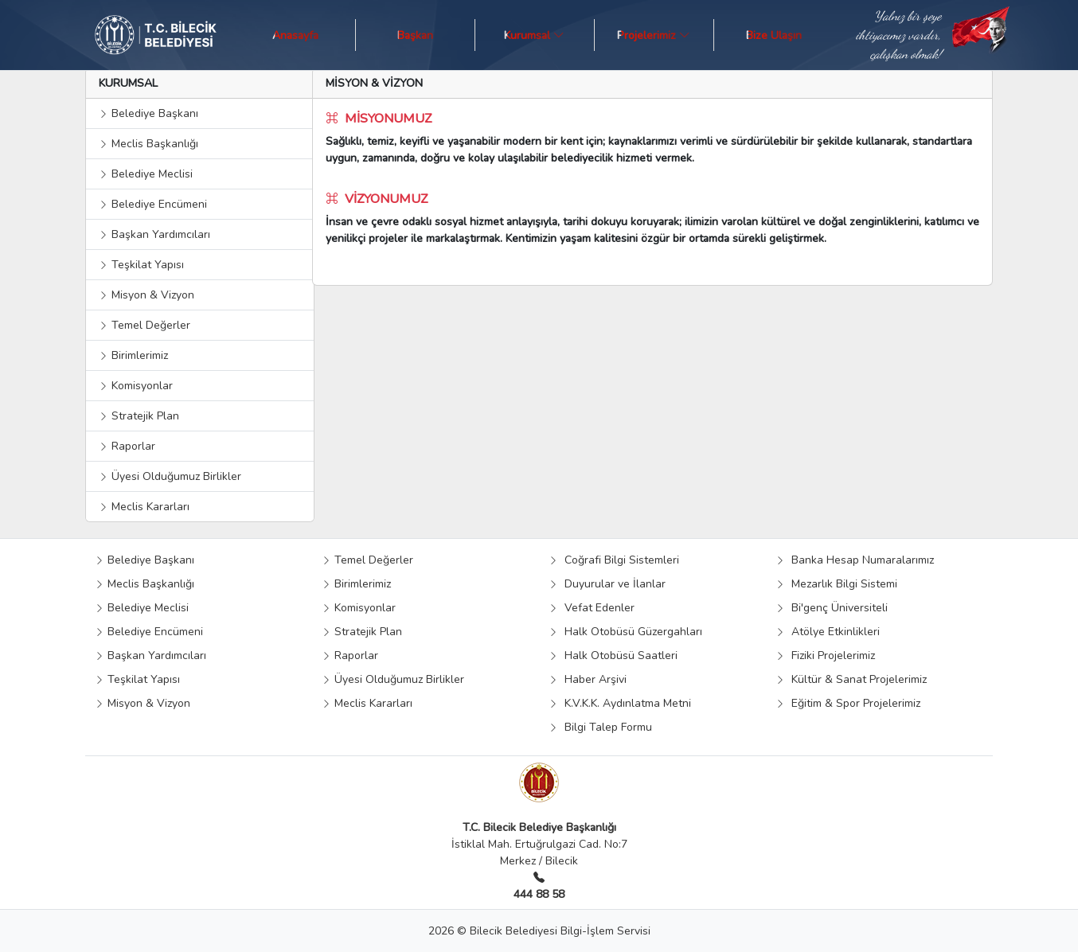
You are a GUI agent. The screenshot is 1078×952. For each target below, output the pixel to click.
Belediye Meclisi (146, 173)
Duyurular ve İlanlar (607, 583)
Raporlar (127, 446)
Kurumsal (534, 34)
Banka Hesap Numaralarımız (854, 560)
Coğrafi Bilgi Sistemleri (614, 560)
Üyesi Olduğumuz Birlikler (170, 476)
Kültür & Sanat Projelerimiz (851, 679)
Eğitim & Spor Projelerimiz (847, 703)
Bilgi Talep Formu (600, 727)
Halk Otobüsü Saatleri (613, 655)
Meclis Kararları (144, 506)
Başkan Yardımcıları (154, 234)
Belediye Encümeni (153, 204)
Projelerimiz (653, 34)
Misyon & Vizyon (146, 294)
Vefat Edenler (592, 607)
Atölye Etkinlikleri (827, 631)
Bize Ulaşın (774, 34)
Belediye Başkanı (148, 113)
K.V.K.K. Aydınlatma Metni (620, 703)
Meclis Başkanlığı (148, 143)
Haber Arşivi (588, 679)
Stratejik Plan (139, 415)
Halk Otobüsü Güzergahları (625, 631)
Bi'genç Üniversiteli (831, 607)
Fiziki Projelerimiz (825, 655)
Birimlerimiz (133, 355)
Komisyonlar (136, 385)
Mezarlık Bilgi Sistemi (836, 583)
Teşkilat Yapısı (141, 264)
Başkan (415, 34)
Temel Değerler (144, 325)
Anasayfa (295, 34)
